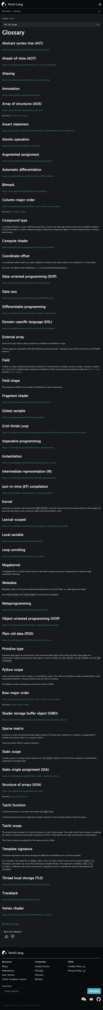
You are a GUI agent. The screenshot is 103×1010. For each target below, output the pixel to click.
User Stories (8, 975)
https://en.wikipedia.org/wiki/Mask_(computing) (24, 191)
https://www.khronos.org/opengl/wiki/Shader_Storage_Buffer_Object (34, 720)
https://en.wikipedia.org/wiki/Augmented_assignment (27, 161)
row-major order (18, 211)
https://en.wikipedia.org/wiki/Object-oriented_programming (30, 625)
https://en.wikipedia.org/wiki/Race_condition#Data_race (28, 298)
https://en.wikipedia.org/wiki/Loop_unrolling (23, 556)
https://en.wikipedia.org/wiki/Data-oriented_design (26, 283)
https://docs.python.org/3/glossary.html (21, 95)
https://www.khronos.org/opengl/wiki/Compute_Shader (28, 247)
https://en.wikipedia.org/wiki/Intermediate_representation (29, 478)
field (38, 268)
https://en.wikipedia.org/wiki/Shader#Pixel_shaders (26, 402)
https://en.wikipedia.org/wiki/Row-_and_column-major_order (31, 206)
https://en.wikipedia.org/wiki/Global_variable (23, 417)
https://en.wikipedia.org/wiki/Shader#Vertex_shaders (27, 914)
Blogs (5, 966)
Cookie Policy (76, 966)
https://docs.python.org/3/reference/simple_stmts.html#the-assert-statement (38, 130)
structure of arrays (18, 115)
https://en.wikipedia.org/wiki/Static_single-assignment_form (30, 776)
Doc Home (6, 11)
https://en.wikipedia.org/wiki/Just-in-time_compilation (27, 493)
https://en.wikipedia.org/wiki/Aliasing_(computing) (26, 80)
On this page (10, 24)
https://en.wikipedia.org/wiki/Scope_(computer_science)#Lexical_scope (35, 526)
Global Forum (42, 966)
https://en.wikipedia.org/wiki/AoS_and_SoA (22, 110)
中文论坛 (39, 970)
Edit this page (10, 924)
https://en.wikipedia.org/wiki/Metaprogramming (24, 610)
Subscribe (94, 991)
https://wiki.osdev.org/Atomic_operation (21, 146)
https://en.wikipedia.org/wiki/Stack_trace (21, 899)
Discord (39, 975)
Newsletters (8, 970)
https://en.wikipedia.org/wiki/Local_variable (22, 541)
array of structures (18, 796)
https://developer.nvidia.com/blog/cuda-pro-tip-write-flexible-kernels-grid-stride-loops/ (44, 432)
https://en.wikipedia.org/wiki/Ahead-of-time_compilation (29, 65)
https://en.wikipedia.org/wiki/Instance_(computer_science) (29, 462)
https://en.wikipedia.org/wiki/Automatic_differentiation (28, 176)
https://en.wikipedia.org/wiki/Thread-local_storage (26, 884)
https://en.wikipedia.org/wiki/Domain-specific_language (28, 328)
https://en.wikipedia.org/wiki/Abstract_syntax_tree (25, 49)
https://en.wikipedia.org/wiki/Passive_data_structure (26, 640)
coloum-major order (19, 704)
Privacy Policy (76, 970)
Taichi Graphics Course (14, 979)
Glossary (17, 11)
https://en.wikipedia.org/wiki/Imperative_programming (27, 447)
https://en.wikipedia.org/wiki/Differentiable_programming (29, 313)
